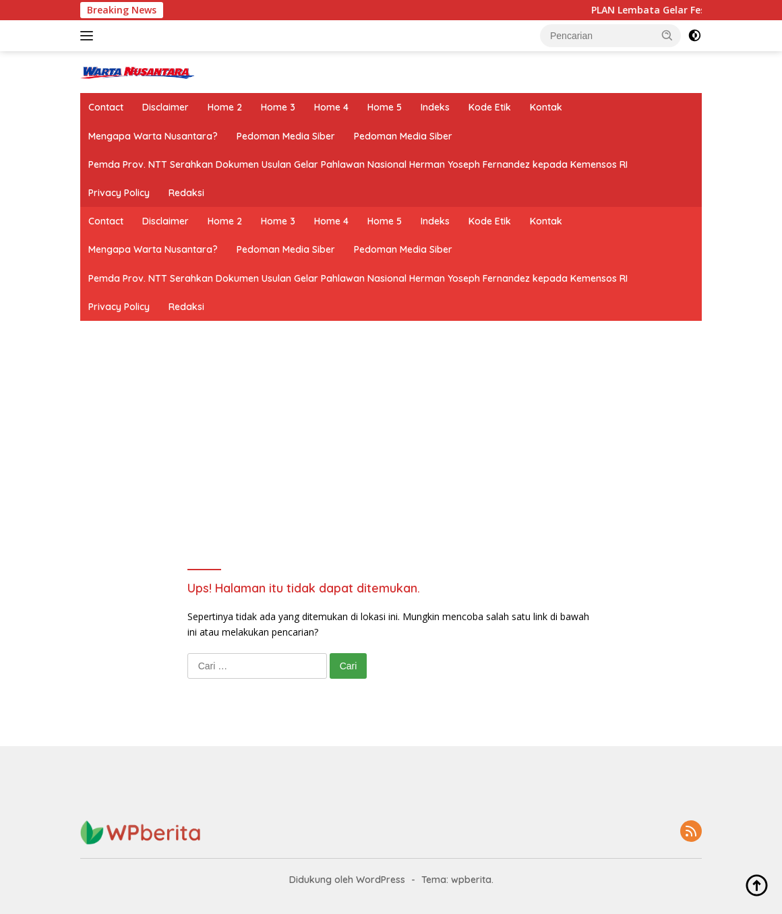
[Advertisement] (391, 469)
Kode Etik (490, 107)
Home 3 (278, 107)
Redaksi (186, 193)
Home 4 (331, 107)
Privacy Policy (119, 193)
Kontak (546, 107)
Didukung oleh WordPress (347, 880)
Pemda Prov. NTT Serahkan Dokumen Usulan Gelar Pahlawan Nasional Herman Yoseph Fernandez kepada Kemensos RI (358, 164)
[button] (667, 35)
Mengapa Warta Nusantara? (153, 136)
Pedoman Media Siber (286, 136)
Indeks (435, 107)
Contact (105, 107)
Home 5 (384, 107)
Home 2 (225, 107)
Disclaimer (165, 107)
